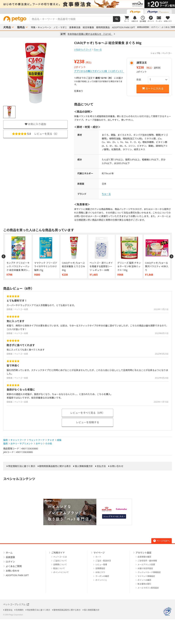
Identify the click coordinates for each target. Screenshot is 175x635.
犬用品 (7, 27)
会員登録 (10, 557)
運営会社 (8, 610)
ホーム (9, 552)
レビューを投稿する (87, 422)
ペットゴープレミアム (16, 604)
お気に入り (100, 572)
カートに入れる (153, 88)
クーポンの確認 (102, 576)
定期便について (60, 564)
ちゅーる (106, 193)
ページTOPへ (161, 540)
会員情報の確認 (144, 556)
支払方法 (101, 466)
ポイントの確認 (144, 580)
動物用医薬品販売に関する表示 (55, 466)
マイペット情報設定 (146, 576)
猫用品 (21, 27)
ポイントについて (61, 572)
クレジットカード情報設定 (149, 572)
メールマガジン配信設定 (148, 587)
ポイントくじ (101, 580)
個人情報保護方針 (84, 466)
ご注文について (60, 560)
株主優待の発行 (144, 584)
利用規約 (20, 610)
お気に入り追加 (35, 124)
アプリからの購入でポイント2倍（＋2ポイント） (99, 71)
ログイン (155, 27)
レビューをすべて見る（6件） (87, 413)
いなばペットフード (83, 49)
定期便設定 (100, 568)
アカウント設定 (143, 552)
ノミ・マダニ (60, 27)
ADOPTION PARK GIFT (123, 27)
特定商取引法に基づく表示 (21, 466)
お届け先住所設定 (145, 568)
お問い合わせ (116, 466)
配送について (59, 568)
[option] (87, 4)
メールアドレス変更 (146, 564)
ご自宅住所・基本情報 (147, 560)
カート (98, 556)
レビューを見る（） (35, 134)
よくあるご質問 (168, 27)
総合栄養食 (88, 27)
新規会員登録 (143, 27)
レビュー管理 (101, 564)
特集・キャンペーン (41, 27)
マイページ (99, 552)
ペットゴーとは (60, 556)
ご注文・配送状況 (103, 560)
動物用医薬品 (103, 27)
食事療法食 (74, 27)
